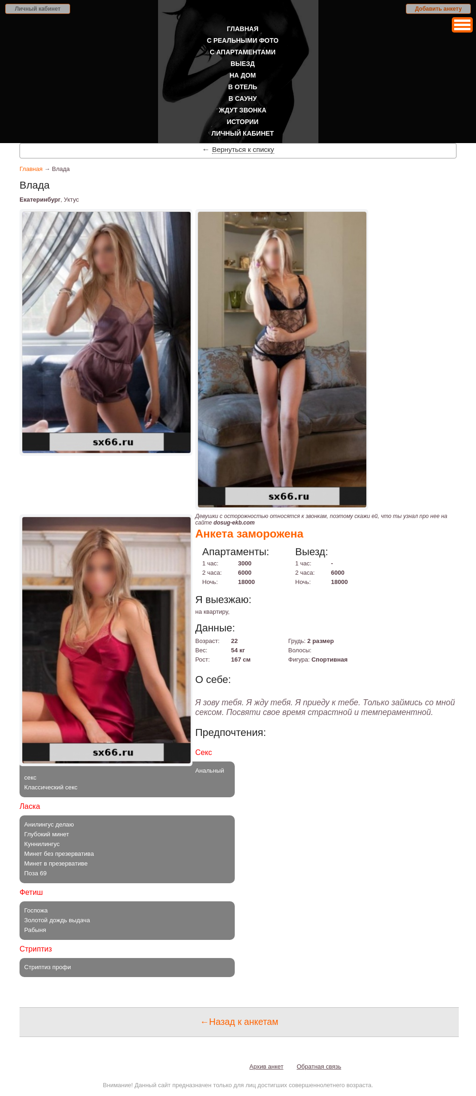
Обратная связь (319, 1066)
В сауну (243, 98)
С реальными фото (242, 40)
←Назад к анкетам (239, 1022)
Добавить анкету (438, 9)
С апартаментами (243, 52)
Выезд (243, 63)
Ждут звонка (242, 110)
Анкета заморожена (249, 533)
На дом (243, 75)
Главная (242, 29)
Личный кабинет (37, 9)
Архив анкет (267, 1066)
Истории (242, 121)
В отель (243, 87)
